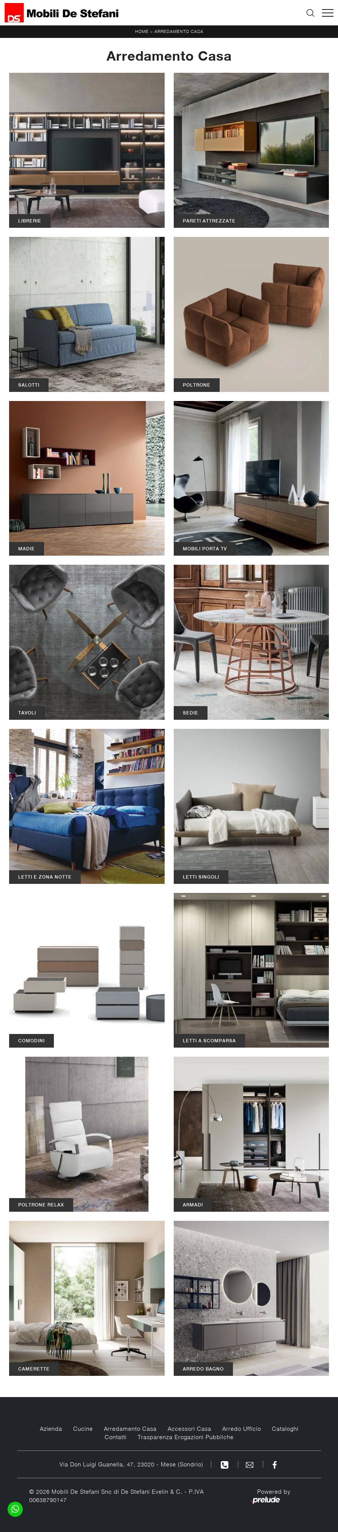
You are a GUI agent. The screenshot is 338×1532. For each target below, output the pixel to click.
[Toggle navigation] (327, 13)
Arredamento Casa (178, 31)
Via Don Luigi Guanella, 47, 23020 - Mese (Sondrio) (131, 1464)
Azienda (51, 1428)
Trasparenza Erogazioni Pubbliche (186, 1436)
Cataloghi (285, 1428)
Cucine (83, 1428)
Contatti (116, 1436)
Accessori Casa (189, 1428)
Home (142, 31)
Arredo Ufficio (241, 1428)
